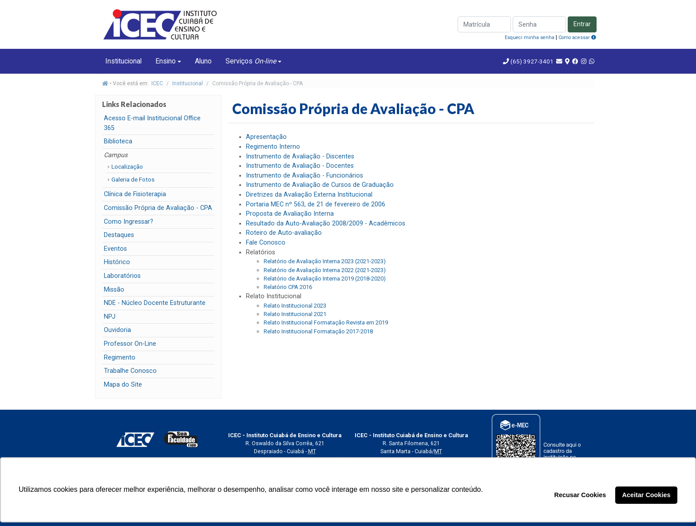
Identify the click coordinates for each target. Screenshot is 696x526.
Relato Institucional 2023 (295, 305)
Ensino (165, 61)
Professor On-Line (130, 344)
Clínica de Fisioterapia (135, 194)
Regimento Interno (273, 146)
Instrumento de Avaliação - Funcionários (304, 175)
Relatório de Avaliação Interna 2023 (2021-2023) (325, 261)
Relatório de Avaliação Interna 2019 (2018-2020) (325, 278)
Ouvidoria (117, 330)
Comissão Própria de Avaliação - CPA (158, 208)
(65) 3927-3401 (531, 61)
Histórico (117, 262)
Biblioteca (118, 141)
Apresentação (266, 137)
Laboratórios (122, 276)
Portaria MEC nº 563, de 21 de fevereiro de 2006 (315, 204)
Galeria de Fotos (132, 179)
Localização (127, 166)
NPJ (109, 316)
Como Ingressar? (128, 221)
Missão (114, 289)
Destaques (119, 235)
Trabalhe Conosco (130, 371)
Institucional (123, 61)
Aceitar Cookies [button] (646, 494)
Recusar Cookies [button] (580, 494)
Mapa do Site (123, 384)
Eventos (115, 249)
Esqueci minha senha (529, 37)
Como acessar (577, 37)
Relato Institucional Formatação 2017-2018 (318, 331)
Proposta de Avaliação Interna (290, 214)
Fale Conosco (265, 242)
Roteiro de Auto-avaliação (284, 233)
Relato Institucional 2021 (295, 314)
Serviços (250, 61)
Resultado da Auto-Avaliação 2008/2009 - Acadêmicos (325, 223)
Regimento (119, 357)
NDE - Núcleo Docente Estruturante (155, 303)
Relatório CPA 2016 (288, 287)
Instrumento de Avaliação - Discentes (300, 156)
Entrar (582, 24)
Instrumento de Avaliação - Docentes (300, 166)
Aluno (203, 61)
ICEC (157, 83)
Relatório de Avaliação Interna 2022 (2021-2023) (325, 270)
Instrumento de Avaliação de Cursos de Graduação (320, 185)
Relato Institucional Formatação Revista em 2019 (326, 322)
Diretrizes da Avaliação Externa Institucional (309, 194)
